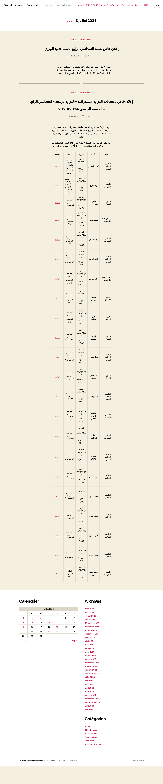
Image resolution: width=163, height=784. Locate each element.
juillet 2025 (90, 655)
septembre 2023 (93, 719)
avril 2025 (90, 665)
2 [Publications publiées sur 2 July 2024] (32, 635)
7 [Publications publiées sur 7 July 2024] (74, 635)
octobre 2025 (92, 647)
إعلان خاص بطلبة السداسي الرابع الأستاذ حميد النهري (81, 53)
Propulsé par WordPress (71, 778)
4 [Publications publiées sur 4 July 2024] (48, 635)
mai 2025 (89, 662)
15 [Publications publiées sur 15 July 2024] (23, 645)
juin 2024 (89, 698)
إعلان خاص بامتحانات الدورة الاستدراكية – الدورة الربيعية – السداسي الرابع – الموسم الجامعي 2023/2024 (81, 118)
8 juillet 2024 (90, 65)
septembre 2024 (93, 691)
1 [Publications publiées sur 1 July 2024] (23, 635)
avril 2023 (90, 723)
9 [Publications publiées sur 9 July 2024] (32, 640)
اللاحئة (57, 375)
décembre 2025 (93, 640)
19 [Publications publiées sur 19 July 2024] (57, 645)
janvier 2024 (91, 712)
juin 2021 (89, 727)
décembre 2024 (93, 680)
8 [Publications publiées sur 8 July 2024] (23, 640)
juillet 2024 (91, 694)
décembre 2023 (93, 716)
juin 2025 (89, 658)
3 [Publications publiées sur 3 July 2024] (40, 635)
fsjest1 (76, 65)
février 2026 (91, 633)
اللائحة (57, 184)
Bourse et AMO (141, 7)
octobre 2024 (92, 687)
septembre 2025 (93, 651)
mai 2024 (89, 701)
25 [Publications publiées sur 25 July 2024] (49, 649)
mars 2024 (90, 709)
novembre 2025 (93, 644)
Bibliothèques (92, 747)
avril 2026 (90, 626)
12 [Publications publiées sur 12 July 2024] (57, 640)
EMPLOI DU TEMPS (109, 4)
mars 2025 (90, 669)
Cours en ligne (92, 754)
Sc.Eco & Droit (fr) (127, 4)
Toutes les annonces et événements (24, 4)
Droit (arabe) (142, 4)
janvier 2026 (91, 637)
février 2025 (91, 673)
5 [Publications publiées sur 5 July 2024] (57, 635)
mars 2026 (90, 629)
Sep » (74, 658)
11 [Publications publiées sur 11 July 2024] (49, 640)
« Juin (23, 658)
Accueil (96, 4)
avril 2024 (90, 705)
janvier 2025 (91, 676)
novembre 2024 (93, 683)
